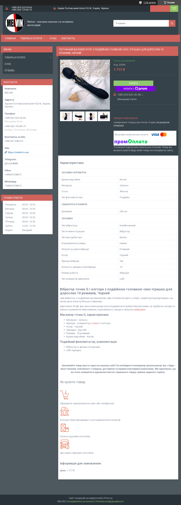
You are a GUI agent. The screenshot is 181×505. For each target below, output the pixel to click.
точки (94, 323)
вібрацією (140, 309)
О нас (53, 38)
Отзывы (9, 70)
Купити (133, 83)
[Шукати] (172, 23)
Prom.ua (108, 498)
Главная (10, 38)
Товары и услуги (31, 38)
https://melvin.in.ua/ (18, 152)
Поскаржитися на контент (80, 501)
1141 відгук (150, 2)
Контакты (68, 38)
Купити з (135, 88)
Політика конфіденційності (109, 501)
